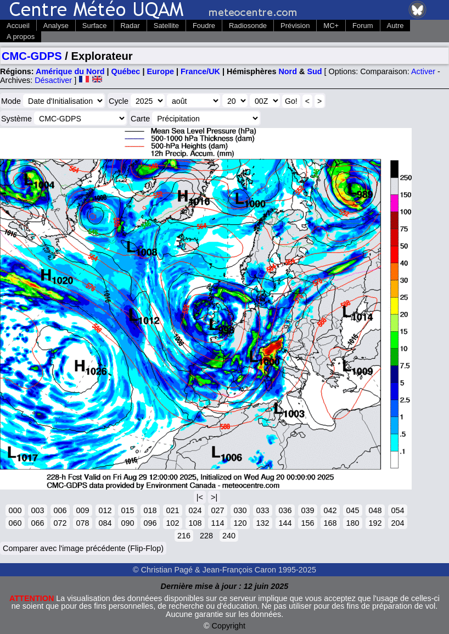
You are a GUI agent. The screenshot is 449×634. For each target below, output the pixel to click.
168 (329, 523)
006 (59, 510)
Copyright (229, 625)
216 (183, 535)
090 (127, 523)
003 (37, 510)
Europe (160, 71)
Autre (395, 25)
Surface (94, 25)
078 (82, 523)
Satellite (166, 25)
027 (217, 510)
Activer (423, 71)
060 (14, 523)
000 (14, 510)
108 (194, 523)
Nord (287, 71)
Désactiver (53, 80)
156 (307, 523)
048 (374, 510)
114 (217, 523)
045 (352, 510)
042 (329, 510)
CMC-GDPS (32, 56)
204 (397, 523)
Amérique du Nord (70, 71)
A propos (21, 36)
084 (104, 523)
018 (149, 510)
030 (239, 510)
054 (397, 510)
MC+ (331, 25)
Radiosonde (248, 25)
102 (172, 523)
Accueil (18, 25)
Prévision (295, 25)
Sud (314, 71)
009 (82, 510)
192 (374, 523)
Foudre (204, 25)
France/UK (200, 71)
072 (59, 523)
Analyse (56, 25)
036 (284, 510)
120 (239, 523)
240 (228, 535)
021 (172, 510)
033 (262, 510)
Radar (130, 25)
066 (37, 523)
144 (284, 523)
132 (262, 523)
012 (104, 510)
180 (352, 523)
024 (194, 510)
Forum (362, 25)
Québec (126, 71)
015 (127, 510)
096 (149, 523)
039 (307, 510)
